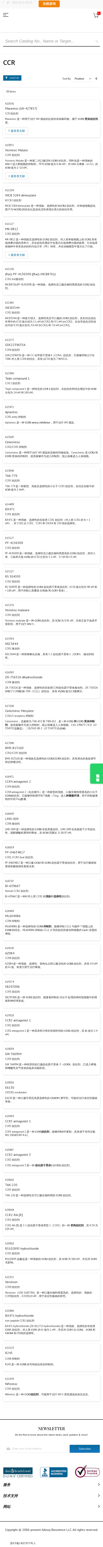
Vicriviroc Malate (16, 150)
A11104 (9, 190)
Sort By (67, 78)
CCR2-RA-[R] (14, 1215)
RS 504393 (13, 576)
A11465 (9, 302)
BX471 (10, 509)
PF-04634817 (15, 852)
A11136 (9, 269)
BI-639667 (12, 886)
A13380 (9, 373)
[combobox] (51, 41)
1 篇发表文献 (16, 176)
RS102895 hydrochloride (22, 1248)
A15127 (9, 538)
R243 (9, 1353)
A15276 (9, 605)
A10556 (9, 103)
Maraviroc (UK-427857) (21, 108)
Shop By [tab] (14, 77)
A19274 (9, 982)
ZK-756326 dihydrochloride (23, 677)
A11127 (9, 224)
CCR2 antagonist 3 (18, 1155)
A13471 (9, 407)
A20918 (9, 1243)
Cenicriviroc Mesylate (19, 711)
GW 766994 (13, 1054)
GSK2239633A (15, 345)
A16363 (9, 672)
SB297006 (12, 987)
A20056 (9, 1082)
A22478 (9, 1379)
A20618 (9, 1180)
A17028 (9, 706)
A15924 (9, 638)
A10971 (9, 145)
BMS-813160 (14, 748)
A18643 (9, 814)
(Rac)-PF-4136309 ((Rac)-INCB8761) (30, 274)
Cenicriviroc (12, 442)
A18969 (9, 911)
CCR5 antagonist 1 (18, 1121)
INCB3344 (12, 308)
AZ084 (9, 953)
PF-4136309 (14, 543)
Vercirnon (11, 1282)
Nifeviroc (11, 1384)
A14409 (9, 504)
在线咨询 (49, 4)
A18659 (9, 847)
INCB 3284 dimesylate (20, 195)
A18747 (9, 881)
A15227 (9, 571)
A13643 (9, 437)
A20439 (9, 1116)
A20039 (9, 1049)
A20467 (9, 1150)
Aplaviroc (11, 412)
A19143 (9, 948)
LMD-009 (11, 819)
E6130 (9, 1087)
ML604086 (13, 916)
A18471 (9, 776)
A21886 (9, 1311)
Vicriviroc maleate (17, 610)
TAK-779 (11, 476)
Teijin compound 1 (17, 378)
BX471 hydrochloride (19, 1316)
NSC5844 (11, 644)
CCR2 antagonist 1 (18, 1020)
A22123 (9, 1348)
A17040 (9, 743)
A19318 (9, 1015)
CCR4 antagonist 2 (18, 781)
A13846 (9, 470)
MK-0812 (11, 229)
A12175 (9, 340)
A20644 (9, 1210)
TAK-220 (11, 1185)
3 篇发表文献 (16, 131)
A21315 (9, 1277)
